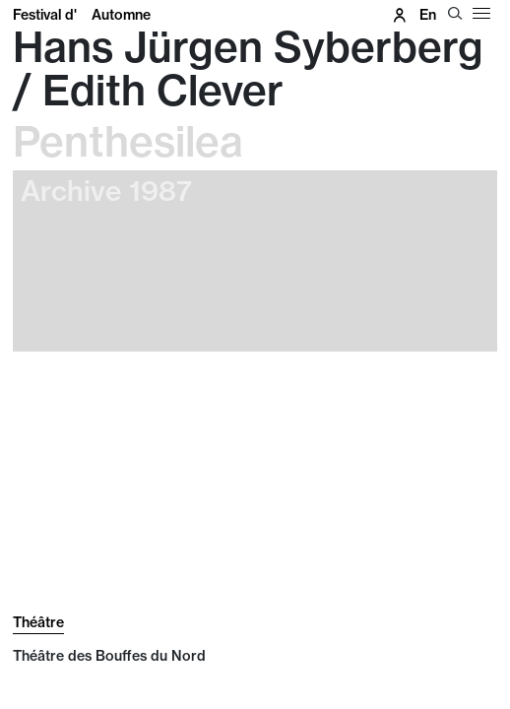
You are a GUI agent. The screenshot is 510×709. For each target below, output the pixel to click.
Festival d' (82, 15)
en (427, 15)
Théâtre (38, 622)
